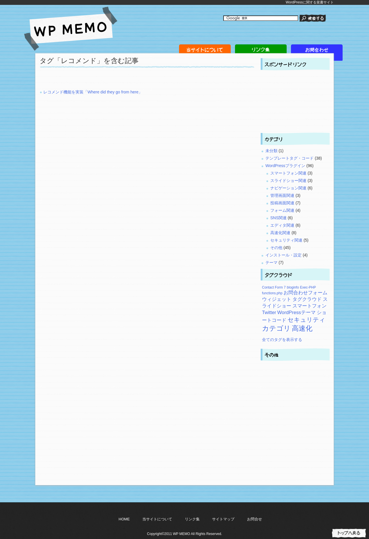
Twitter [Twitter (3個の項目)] (269, 312)
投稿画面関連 (282, 203)
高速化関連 (280, 232)
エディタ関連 (282, 225)
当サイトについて (157, 519)
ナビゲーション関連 (288, 188)
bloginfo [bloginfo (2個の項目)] (293, 287)
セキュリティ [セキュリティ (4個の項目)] (306, 319)
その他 (276, 247)
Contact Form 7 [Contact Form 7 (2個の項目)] (274, 287)
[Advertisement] (107, 80)
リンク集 (192, 519)
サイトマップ (223, 519)
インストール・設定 (283, 255)
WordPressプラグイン (285, 165)
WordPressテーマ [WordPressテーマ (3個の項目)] (296, 312)
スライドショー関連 (288, 180)
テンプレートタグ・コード (289, 158)
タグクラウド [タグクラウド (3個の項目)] (307, 299)
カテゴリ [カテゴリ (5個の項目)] (276, 328)
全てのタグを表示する (282, 339)
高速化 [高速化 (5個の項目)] (302, 328)
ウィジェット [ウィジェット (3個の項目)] (276, 299)
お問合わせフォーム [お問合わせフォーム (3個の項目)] (305, 292)
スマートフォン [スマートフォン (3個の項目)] (309, 306)
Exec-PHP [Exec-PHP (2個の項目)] (308, 287)
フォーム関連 (282, 210)
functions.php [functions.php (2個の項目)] (272, 293)
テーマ (271, 262)
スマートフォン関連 (288, 173)
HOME (124, 519)
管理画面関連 (282, 195)
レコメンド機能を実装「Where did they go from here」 (92, 92)
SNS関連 (278, 217)
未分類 (271, 150)
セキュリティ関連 (286, 240)
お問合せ (254, 519)
